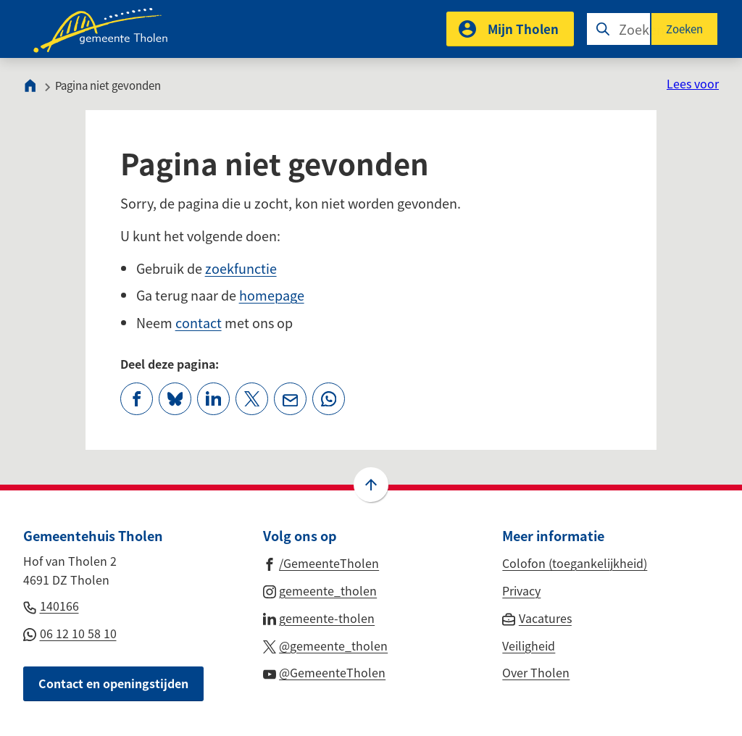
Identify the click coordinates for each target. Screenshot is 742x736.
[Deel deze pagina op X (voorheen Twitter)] (251, 398)
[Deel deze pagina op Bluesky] (175, 398)
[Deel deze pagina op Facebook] (136, 398)
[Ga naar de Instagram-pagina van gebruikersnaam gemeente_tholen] (320, 589)
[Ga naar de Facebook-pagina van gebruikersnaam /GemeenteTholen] (321, 562)
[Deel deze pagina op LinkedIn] (213, 398)
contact (198, 322)
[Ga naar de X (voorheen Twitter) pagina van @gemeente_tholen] (325, 644)
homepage (271, 294)
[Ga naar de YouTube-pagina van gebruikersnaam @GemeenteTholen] (324, 671)
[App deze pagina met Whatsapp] (328, 398)
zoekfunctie (241, 268)
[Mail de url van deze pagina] (290, 398)
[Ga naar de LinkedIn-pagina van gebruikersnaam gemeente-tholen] (319, 617)
